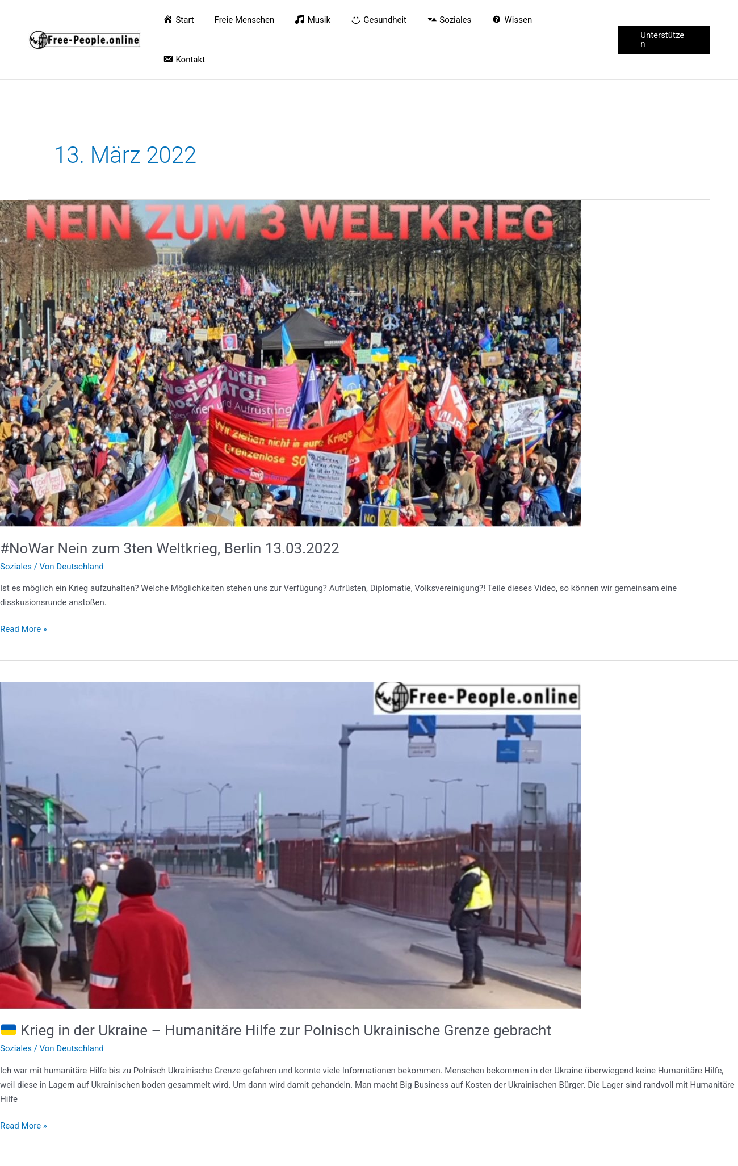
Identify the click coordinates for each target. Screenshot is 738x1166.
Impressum (688, 1152)
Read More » (23, 588)
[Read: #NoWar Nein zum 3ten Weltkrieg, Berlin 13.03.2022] (290, 323)
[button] (663, 20)
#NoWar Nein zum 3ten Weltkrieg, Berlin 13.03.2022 (169, 508)
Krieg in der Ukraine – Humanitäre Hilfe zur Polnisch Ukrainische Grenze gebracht (276, 990)
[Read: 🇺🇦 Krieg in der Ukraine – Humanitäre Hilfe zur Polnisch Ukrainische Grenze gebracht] (290, 805)
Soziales (16, 527)
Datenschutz (635, 1152)
